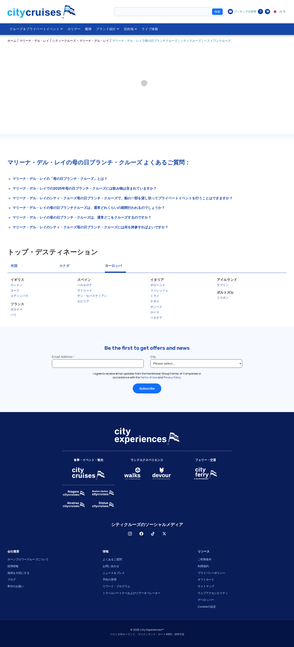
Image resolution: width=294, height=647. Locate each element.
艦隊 (88, 29)
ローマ (154, 312)
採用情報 (12, 566)
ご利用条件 (204, 559)
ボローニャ (157, 285)
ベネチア (156, 318)
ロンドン (16, 285)
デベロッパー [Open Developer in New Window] (206, 600)
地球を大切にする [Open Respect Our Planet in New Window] (18, 573)
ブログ (11, 580)
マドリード (84, 290)
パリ (14, 315)
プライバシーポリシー (211, 573)
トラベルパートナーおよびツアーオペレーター (131, 593)
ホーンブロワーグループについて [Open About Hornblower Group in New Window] (28, 559)
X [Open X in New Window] (164, 534)
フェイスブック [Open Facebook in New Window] (141, 534)
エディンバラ (19, 296)
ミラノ (154, 296)
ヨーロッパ (113, 266)
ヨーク (15, 290)
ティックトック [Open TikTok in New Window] (153, 534)
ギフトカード (206, 580)
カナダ (64, 266)
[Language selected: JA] (279, 11)
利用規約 (203, 566)
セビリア (83, 301)
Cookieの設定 (207, 607)
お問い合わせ (111, 566)
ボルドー (16, 309)
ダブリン (223, 285)
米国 (14, 266)
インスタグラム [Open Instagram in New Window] (130, 534)
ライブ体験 (150, 29)
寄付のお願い (15, 586)
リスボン (223, 298)
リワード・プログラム (116, 586)
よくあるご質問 (112, 559)
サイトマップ (206, 586)
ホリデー (74, 29)
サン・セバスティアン (92, 296)
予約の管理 (109, 580)
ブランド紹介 (108, 29)
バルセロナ (84, 285)
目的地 (130, 29)
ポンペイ (156, 307)
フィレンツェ (159, 290)
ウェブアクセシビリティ (213, 593)
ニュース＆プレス (114, 573)
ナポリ (154, 301)
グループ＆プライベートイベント (36, 29)
